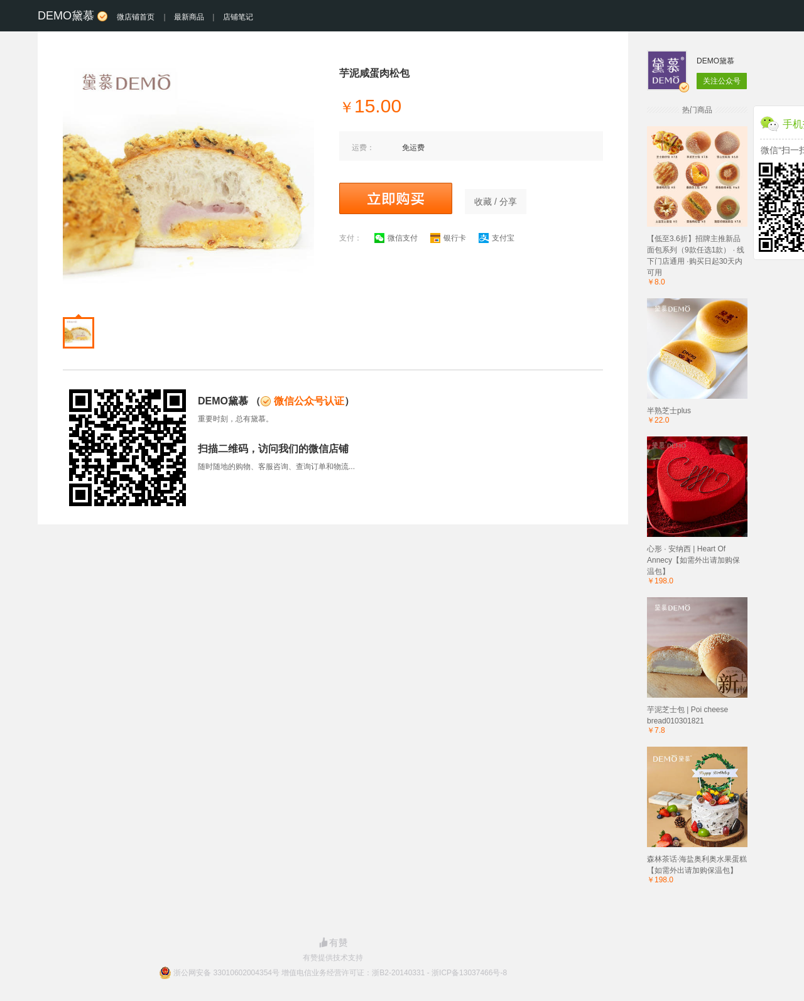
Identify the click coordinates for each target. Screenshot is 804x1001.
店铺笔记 (238, 17)
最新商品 (189, 17)
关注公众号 (722, 81)
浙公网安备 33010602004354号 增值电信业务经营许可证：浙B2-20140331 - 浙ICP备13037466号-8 (340, 972)
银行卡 (448, 238)
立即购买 (395, 198)
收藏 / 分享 (495, 202)
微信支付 (396, 238)
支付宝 (496, 238)
